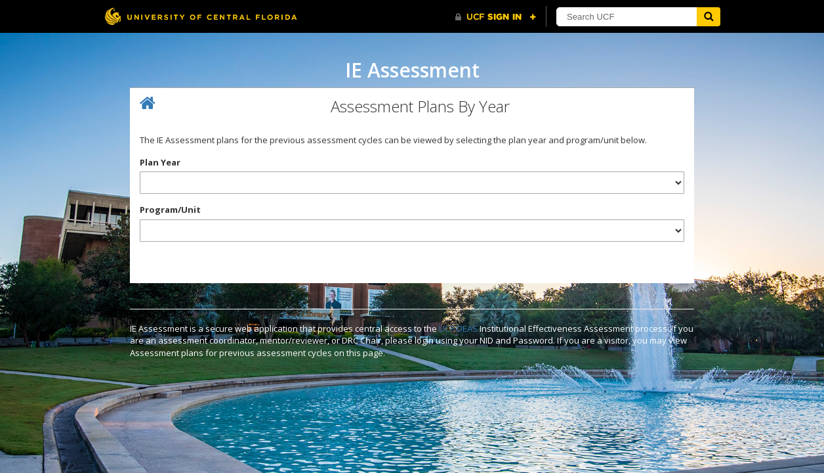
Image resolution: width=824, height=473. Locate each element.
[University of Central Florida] (201, 16)
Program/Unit (170, 209)
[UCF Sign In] (496, 17)
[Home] (147, 103)
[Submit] (708, 16)
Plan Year (160, 162)
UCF (446, 328)
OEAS (467, 328)
